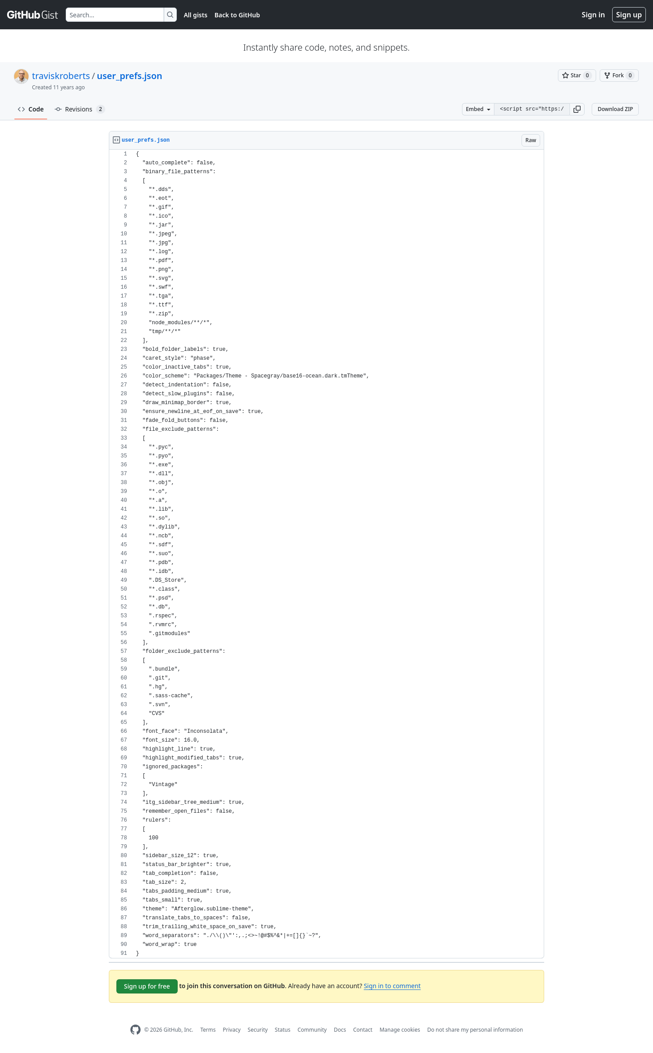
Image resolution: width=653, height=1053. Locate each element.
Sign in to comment (392, 985)
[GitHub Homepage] (135, 1029)
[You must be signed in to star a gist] (577, 75)
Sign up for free (147, 986)
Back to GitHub (237, 15)
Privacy (232, 1029)
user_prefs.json (129, 76)
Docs (340, 1029)
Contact (362, 1029)
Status (283, 1029)
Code (31, 109)
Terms (208, 1029)
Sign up (629, 15)
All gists (195, 15)
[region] (326, 554)
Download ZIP (615, 109)
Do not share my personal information (475, 1029)
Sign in (593, 15)
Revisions (80, 109)
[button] (577, 109)
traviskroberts (61, 76)
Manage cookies (399, 1029)
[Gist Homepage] (33, 14)
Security (258, 1029)
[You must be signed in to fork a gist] (619, 75)
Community (312, 1029)
